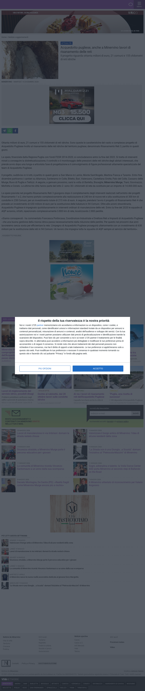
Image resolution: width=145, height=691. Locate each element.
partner (40, 325)
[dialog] (72, 345)
